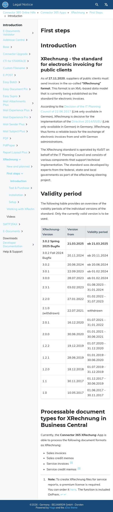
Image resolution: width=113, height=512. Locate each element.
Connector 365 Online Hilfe (19, 12)
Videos (11, 216)
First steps (96, 12)
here (73, 489)
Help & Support (12, 251)
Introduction (18, 181)
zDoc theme (71, 507)
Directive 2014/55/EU (87, 121)
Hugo (52, 507)
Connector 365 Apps (53, 12)
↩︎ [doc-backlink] (62, 494)
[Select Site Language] (106, 4)
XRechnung (78, 12)
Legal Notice (23, 4)
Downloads (10, 238)
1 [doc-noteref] (71, 462)
